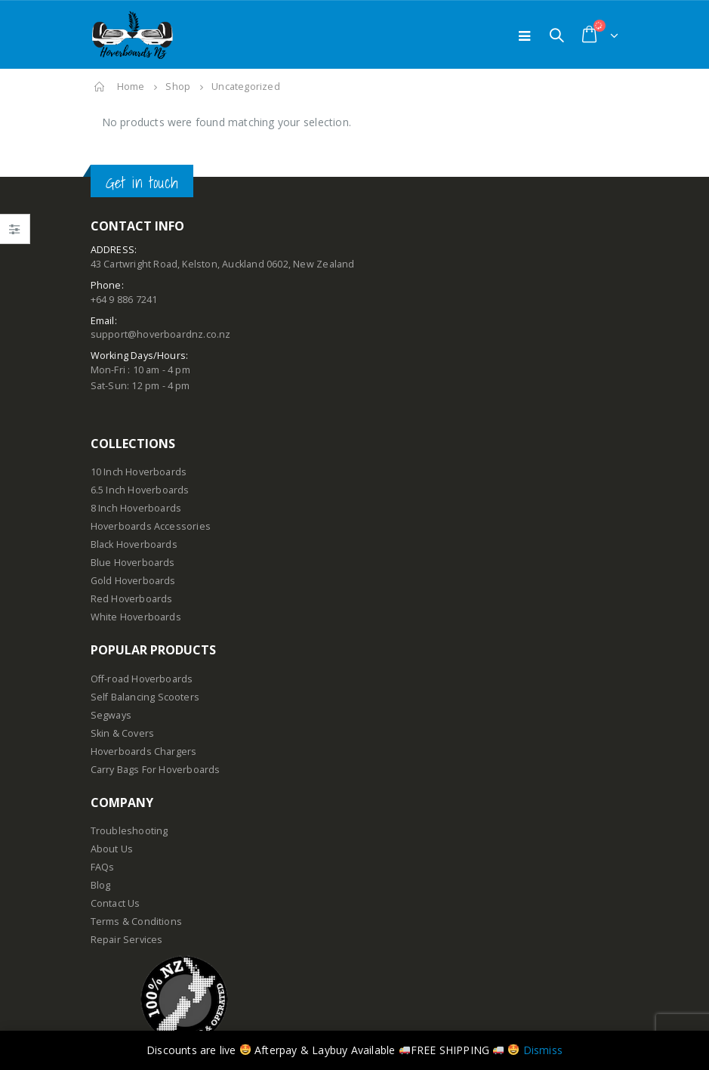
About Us (112, 849)
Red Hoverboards (132, 598)
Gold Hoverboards (133, 580)
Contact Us (115, 903)
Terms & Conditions (137, 921)
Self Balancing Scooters (145, 697)
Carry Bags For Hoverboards (155, 769)
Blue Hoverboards (133, 562)
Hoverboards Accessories (151, 526)
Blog (101, 885)
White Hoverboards (136, 617)
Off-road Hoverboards (142, 679)
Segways (111, 715)
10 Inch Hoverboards (139, 471)
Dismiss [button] (543, 1050)
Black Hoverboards (134, 544)
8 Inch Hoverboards (136, 508)
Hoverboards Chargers (144, 751)
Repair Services (127, 939)
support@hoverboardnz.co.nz (161, 334)
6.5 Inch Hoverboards (140, 490)
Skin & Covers (123, 733)
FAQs (103, 867)
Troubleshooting (129, 830)
